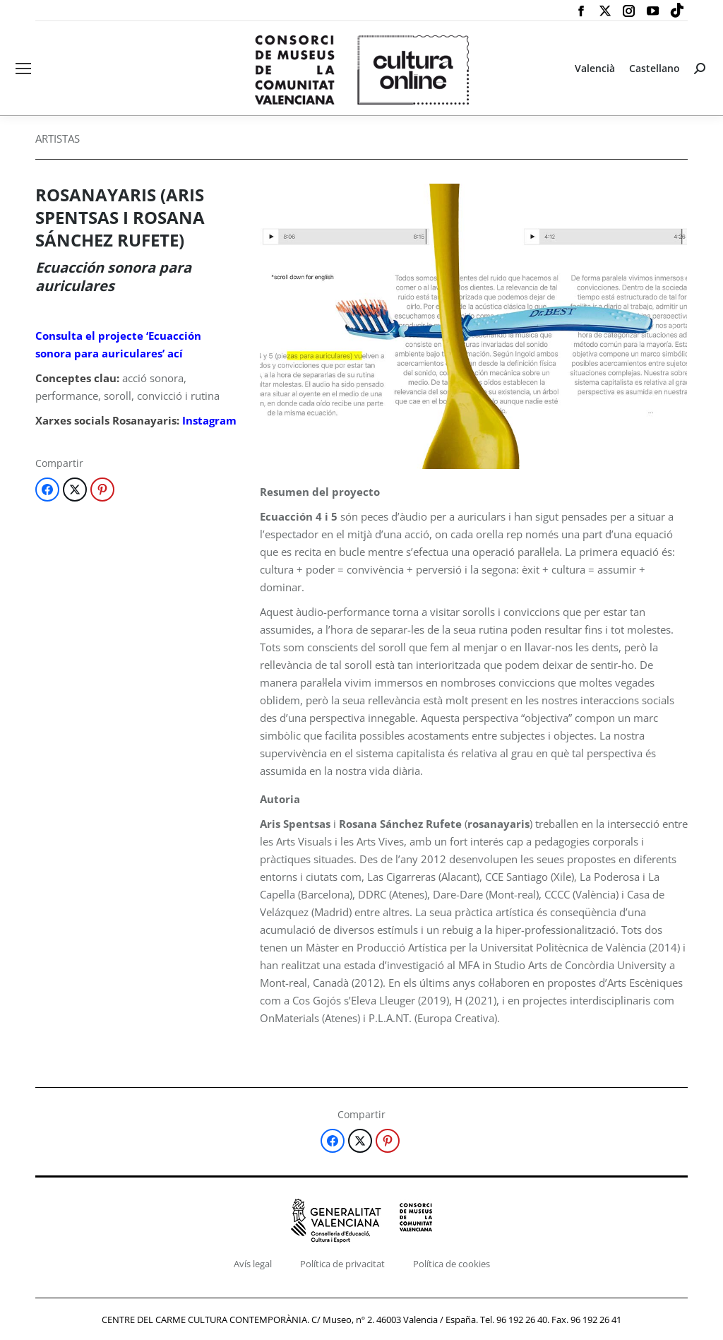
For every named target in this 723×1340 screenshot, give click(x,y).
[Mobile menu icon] (23, 68)
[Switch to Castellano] (654, 68)
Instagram (209, 420)
